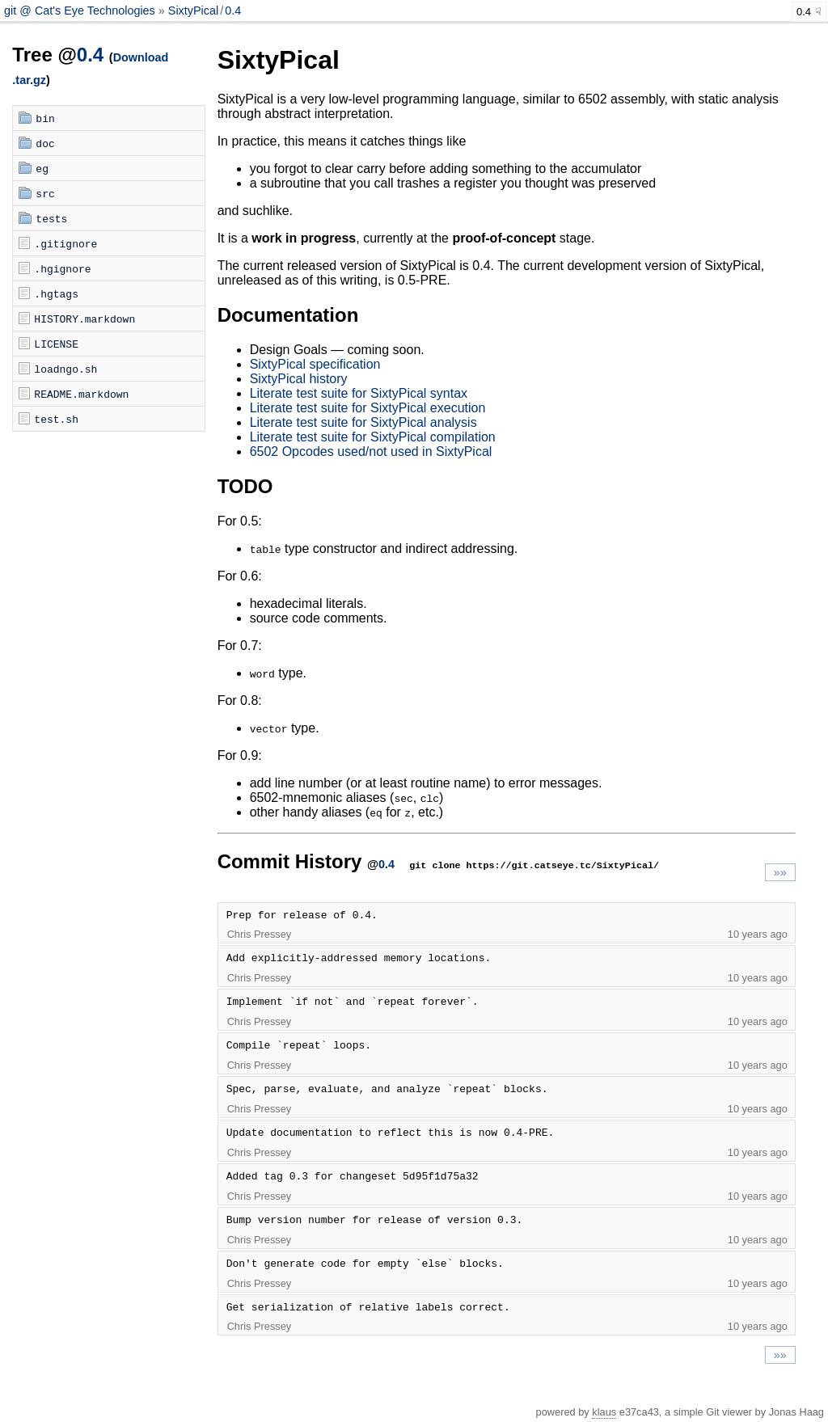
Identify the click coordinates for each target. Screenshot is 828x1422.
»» (780, 872)
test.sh (56, 418)
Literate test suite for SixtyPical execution (368, 408)
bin (45, 118)
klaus (604, 1412)
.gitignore (65, 243)
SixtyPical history (299, 379)
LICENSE (56, 343)
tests (51, 218)
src (45, 193)
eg (42, 168)
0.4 (233, 10)
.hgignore (62, 268)
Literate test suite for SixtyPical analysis (363, 422)
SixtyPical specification (315, 364)
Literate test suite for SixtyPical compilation (373, 437)
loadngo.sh (65, 368)
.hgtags (56, 293)
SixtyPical (193, 10)
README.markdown (81, 393)
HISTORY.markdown (84, 318)
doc (45, 143)
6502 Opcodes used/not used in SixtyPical (371, 451)
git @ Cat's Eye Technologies (81, 10)
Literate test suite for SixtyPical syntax (358, 393)
